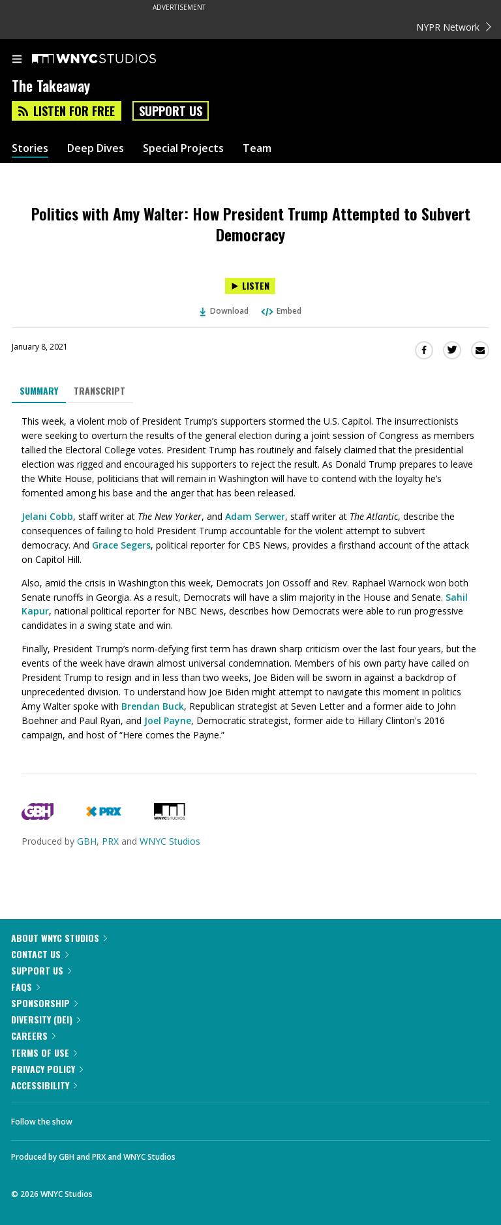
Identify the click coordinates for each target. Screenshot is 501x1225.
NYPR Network (453, 27)
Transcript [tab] (99, 390)
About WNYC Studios (59, 938)
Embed (280, 310)
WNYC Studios (170, 841)
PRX (110, 841)
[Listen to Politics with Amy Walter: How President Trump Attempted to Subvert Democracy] (250, 286)
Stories (30, 148)
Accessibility (44, 1085)
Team (257, 148)
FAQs (25, 986)
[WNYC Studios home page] (110, 59)
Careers (33, 1035)
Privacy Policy (47, 1069)
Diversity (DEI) (45, 1019)
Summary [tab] (39, 390)
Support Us (170, 110)
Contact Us (39, 954)
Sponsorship (44, 1003)
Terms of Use (44, 1052)
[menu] (17, 60)
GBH (87, 841)
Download (224, 310)
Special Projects (183, 148)
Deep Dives (95, 148)
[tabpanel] (250, 578)
